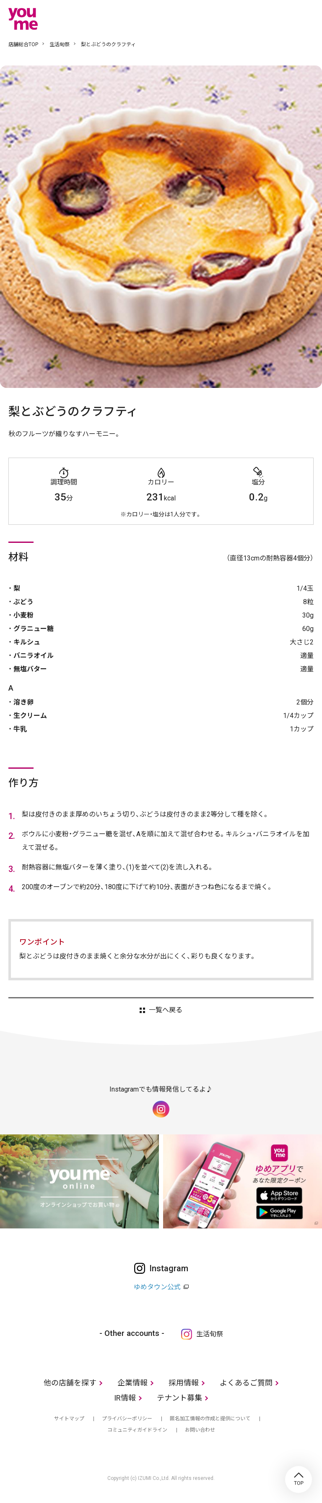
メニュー (307, 18)
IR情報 (125, 1397)
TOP (298, 1479)
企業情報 (132, 1382)
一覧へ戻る (165, 1010)
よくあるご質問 (246, 1382)
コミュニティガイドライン (137, 1430)
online (282, 18)
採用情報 (184, 1382)
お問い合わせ (200, 1430)
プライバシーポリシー (127, 1419)
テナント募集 (179, 1397)
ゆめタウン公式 (157, 1287)
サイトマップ (69, 1419)
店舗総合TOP (23, 44)
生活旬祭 (59, 44)
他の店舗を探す (70, 1382)
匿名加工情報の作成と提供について (210, 1419)
